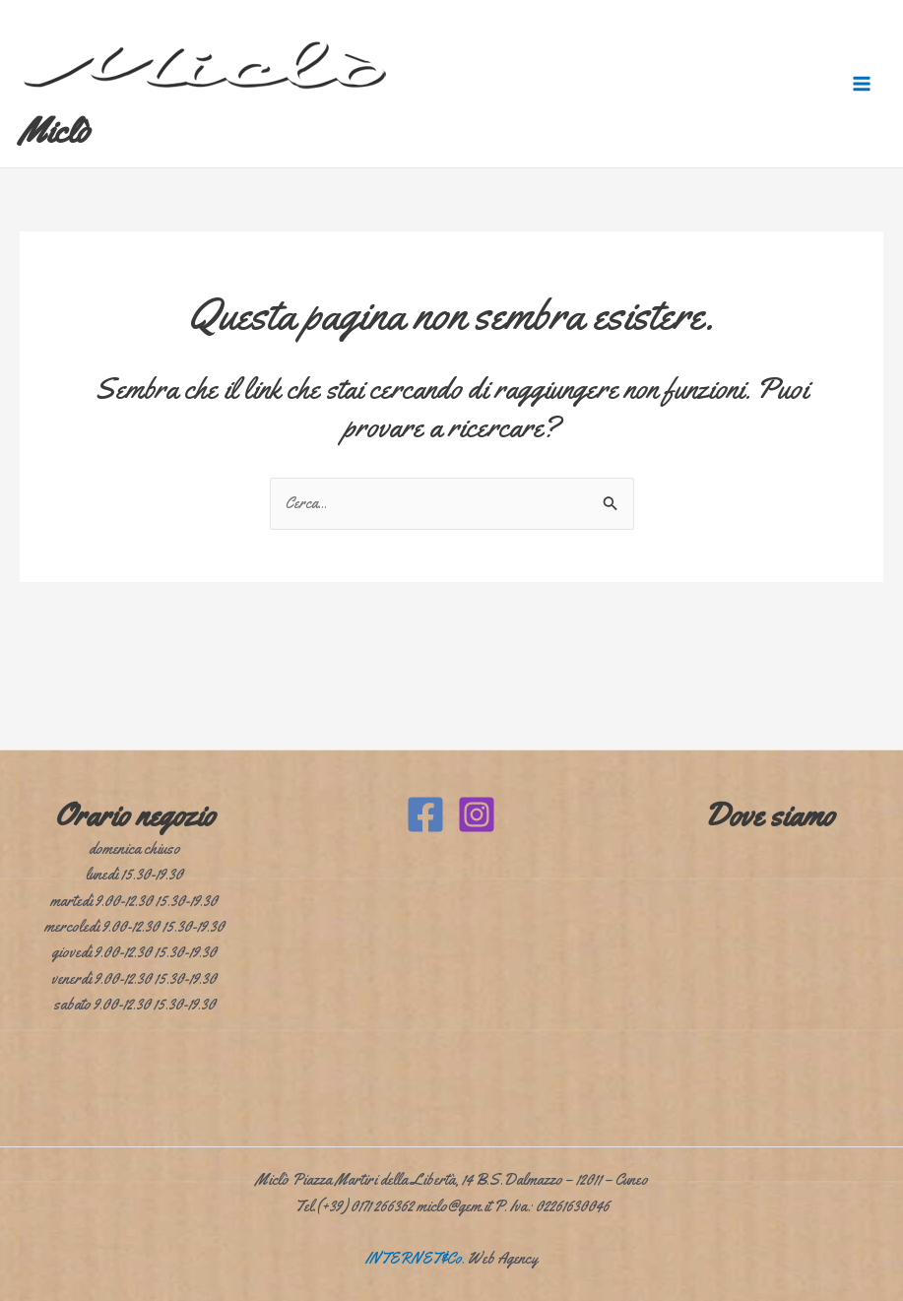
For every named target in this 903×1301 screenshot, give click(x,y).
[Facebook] (425, 814)
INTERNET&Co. (415, 1258)
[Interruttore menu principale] (861, 83)
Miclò (55, 130)
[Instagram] (476, 814)
